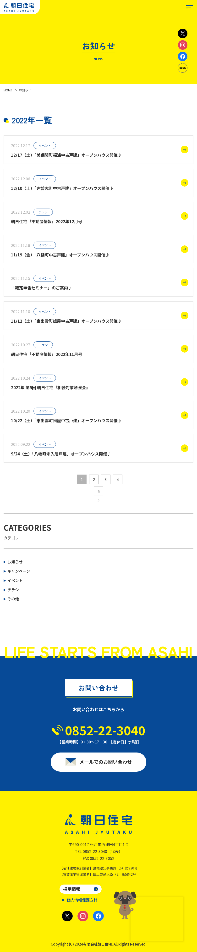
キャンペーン (18, 571)
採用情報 (71, 889)
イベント (15, 580)
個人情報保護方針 (82, 900)
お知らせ (15, 562)
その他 (13, 599)
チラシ (13, 589)
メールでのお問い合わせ (105, 764)
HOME (8, 90)
